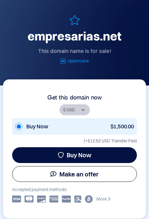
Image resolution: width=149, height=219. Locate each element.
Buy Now (74, 155)
